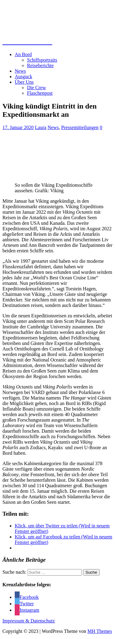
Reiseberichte (40, 65)
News (20, 71)
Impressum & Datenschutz (28, 620)
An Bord (23, 54)
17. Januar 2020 (18, 127)
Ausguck (23, 76)
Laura (40, 127)
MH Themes (99, 631)
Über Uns (24, 82)
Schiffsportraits (42, 60)
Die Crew (36, 87)
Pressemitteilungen (80, 127)
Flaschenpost (40, 93)
